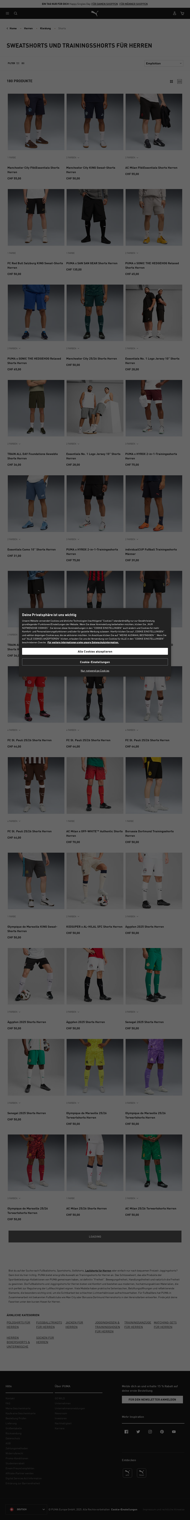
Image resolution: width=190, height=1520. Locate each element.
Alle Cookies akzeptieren (95, 651)
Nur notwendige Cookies (95, 670)
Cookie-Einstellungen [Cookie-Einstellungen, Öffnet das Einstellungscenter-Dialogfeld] (95, 662)
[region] (95, 642)
